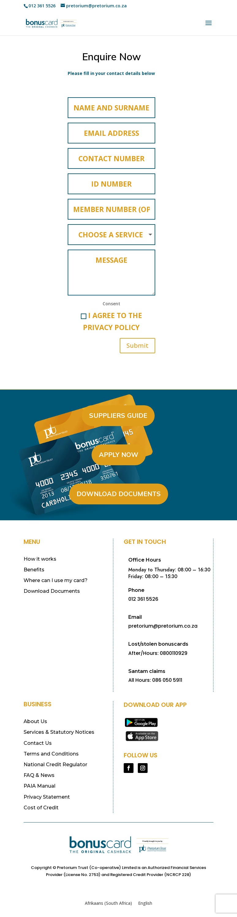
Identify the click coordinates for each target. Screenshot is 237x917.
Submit (137, 344)
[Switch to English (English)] (145, 901)
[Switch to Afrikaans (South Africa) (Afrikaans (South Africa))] (108, 901)
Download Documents (119, 492)
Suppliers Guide (118, 414)
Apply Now (118, 453)
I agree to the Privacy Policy (111, 319)
